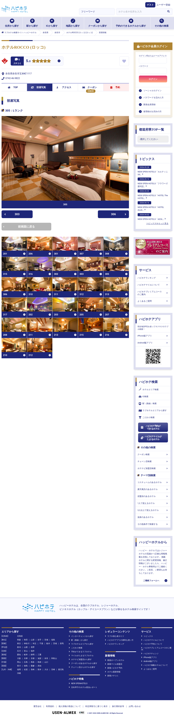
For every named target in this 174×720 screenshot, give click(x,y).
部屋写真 (38, 87)
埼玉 (34, 643)
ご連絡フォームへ (151, 580)
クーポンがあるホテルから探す (83, 663)
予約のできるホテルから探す (131, 23)
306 (118, 214)
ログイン (153, 79)
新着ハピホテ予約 (113, 668)
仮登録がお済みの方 (152, 111)
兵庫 (26, 658)
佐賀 (26, 669)
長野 (32, 647)
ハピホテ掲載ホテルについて (154, 665)
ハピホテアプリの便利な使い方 (119, 640)
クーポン (89, 87)
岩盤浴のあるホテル (153, 496)
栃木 (48, 643)
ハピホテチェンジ (149, 653)
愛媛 (32, 666)
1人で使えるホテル (153, 503)
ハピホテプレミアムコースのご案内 (153, 293)
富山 (26, 651)
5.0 (28, 61)
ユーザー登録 (163, 4)
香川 (19, 666)
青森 (19, 640)
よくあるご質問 (153, 301)
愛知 (19, 655)
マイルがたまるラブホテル (81, 655)
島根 (39, 662)
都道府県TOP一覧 (151, 129)
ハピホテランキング (153, 278)
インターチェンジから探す (81, 636)
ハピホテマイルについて (153, 285)
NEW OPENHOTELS (78, 683)
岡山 (19, 662)
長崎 (32, 669)
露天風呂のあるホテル (153, 489)
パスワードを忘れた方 (153, 97)
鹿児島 (61, 669)
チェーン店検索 (153, 461)
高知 (39, 666)
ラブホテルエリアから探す (153, 410)
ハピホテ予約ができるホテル (150, 427)
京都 (32, 658)
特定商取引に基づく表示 (96, 706)
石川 (19, 651)
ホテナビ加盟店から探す (80, 659)
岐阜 (26, 655)
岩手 (39, 640)
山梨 (26, 647)
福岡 (19, 669)
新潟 (19, 647)
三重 (39, 655)
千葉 (41, 643)
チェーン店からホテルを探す (82, 667)
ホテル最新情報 (112, 672)
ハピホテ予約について (151, 644)
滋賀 (39, 658)
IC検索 (143, 396)
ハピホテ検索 (148, 382)
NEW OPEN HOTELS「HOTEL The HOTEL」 (153, 194)
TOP (13, 87)
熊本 (39, 669)
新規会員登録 (149, 104)
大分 (46, 669)
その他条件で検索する (153, 524)
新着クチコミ (112, 676)
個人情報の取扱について (70, 706)
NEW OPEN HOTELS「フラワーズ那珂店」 (153, 182)
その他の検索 (162, 23)
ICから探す (51, 23)
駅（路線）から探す (78, 640)
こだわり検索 (147, 417)
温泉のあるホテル (153, 517)
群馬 (62, 643)
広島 (26, 662)
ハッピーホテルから (153, 542)
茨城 (55, 643)
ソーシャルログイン (152, 90)
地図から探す (73, 23)
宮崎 (53, 669)
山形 (32, 640)
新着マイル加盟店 (113, 664)
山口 (46, 662)
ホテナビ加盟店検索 (153, 468)
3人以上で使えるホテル (153, 510)
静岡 (32, 655)
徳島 (26, 666)
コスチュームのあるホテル (153, 482)
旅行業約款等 (118, 706)
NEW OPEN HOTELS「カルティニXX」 (153, 171)
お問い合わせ (135, 706)
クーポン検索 (153, 454)
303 (11, 214)
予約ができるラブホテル (80, 652)
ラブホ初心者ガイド (114, 636)
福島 (53, 640)
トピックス (147, 159)
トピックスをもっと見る (157, 223)
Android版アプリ (153, 343)
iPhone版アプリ (153, 336)
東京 (19, 643)
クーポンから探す (97, 23)
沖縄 (19, 673)
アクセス (64, 87)
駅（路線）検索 (148, 403)
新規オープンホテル (114, 660)
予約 (115, 87)
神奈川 (27, 643)
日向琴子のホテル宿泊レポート (83, 687)
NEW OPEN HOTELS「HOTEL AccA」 (151, 206)
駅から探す (32, 23)
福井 (32, 651)
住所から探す (12, 23)
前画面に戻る (19, 226)
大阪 (19, 658)
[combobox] (140, 11)
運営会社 (37, 706)
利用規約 (50, 706)
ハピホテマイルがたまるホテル (151, 438)
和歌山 (54, 658)
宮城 (46, 640)
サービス (145, 270)
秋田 (26, 640)
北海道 (20, 636)
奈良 (46, 658)
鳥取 (32, 662)
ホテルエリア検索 (149, 389)
